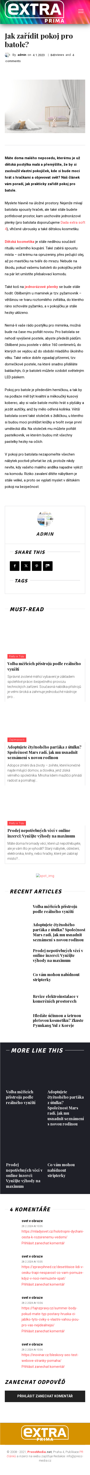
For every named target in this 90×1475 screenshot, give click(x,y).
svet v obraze (32, 1221)
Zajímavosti (17, 739)
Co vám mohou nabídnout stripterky (56, 977)
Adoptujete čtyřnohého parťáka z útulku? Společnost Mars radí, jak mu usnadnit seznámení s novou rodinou (44, 752)
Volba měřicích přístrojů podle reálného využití (55, 909)
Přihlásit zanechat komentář (43, 1243)
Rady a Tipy (16, 656)
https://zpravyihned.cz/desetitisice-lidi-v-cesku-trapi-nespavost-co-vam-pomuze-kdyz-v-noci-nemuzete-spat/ (53, 1272)
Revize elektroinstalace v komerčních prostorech (55, 999)
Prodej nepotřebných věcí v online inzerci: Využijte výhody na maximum (41, 833)
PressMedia (36, 1452)
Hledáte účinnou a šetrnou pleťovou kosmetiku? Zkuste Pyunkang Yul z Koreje (58, 1020)
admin (22, 55)
